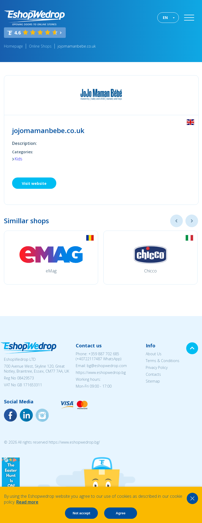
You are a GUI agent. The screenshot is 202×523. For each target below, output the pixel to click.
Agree (120, 513)
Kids (18, 159)
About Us (153, 353)
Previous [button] (176, 221)
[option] (51, 258)
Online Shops (40, 46)
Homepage (13, 46)
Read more (27, 502)
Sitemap (153, 381)
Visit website (34, 183)
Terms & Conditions (162, 360)
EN (165, 17)
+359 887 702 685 (103, 353)
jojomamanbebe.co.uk (77, 46)
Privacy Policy (157, 367)
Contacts (153, 374)
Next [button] (191, 221)
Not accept (81, 513)
